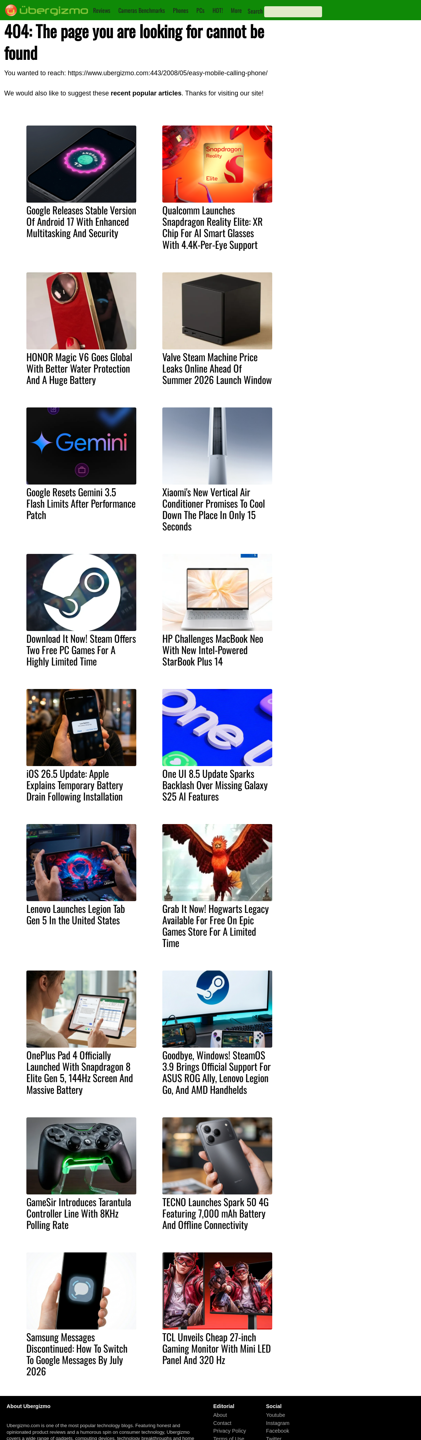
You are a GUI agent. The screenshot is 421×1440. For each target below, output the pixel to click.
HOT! (218, 10)
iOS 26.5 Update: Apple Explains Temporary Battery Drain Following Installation (74, 785)
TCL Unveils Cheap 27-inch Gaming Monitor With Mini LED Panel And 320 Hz (216, 1348)
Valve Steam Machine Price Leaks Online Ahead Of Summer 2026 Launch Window (217, 368)
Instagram (277, 1423)
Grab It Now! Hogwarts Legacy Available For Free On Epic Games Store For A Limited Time (215, 925)
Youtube (275, 1415)
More (236, 10)
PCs (200, 10)
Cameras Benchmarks (141, 10)
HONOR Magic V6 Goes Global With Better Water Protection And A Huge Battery (79, 368)
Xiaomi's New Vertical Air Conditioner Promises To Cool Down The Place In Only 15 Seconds (213, 509)
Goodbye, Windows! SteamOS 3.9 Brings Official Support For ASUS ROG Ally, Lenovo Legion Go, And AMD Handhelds (216, 1072)
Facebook (277, 1431)
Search (255, 11)
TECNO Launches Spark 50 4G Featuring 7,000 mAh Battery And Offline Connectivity (215, 1213)
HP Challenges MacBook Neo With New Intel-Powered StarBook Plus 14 (212, 649)
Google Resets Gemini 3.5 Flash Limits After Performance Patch (81, 503)
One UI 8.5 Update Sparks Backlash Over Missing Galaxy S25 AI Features (215, 785)
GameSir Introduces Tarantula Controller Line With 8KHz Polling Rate (78, 1213)
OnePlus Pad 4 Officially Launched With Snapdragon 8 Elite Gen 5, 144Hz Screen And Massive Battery (79, 1072)
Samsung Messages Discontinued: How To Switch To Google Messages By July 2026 (77, 1354)
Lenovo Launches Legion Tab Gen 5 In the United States (75, 914)
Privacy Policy (229, 1431)
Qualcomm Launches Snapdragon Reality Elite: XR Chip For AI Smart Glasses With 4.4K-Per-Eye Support (212, 227)
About (220, 1415)
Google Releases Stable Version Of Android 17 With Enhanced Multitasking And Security (81, 221)
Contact (222, 1423)
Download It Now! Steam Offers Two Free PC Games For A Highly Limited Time (81, 649)
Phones (180, 10)
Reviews (101, 10)
